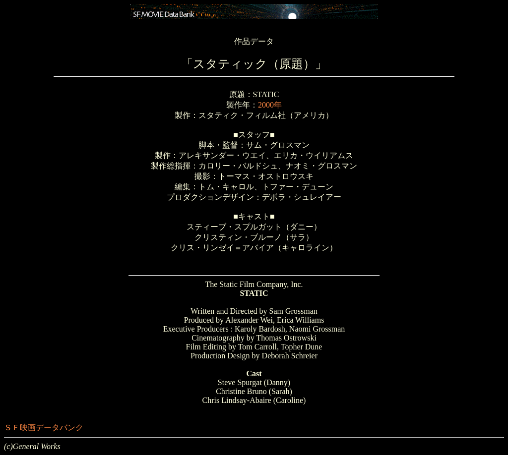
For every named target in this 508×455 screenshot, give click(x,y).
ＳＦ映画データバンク (43, 427)
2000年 (270, 105)
